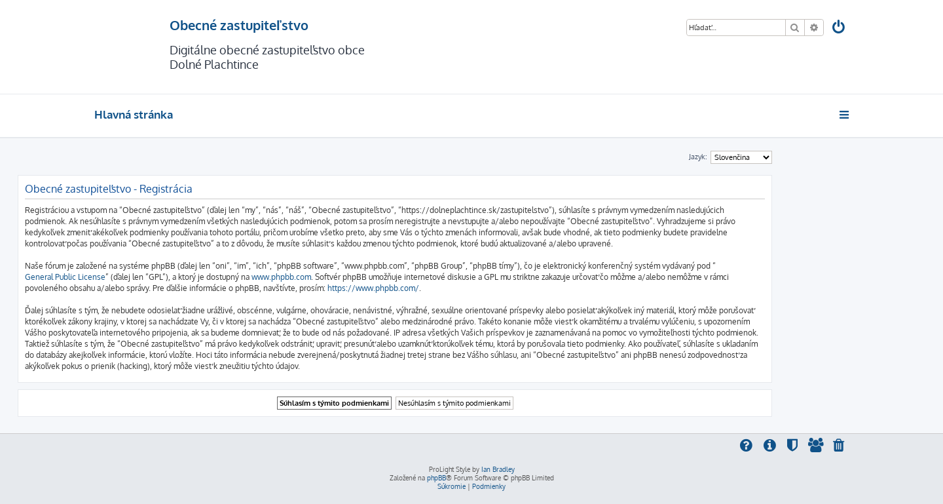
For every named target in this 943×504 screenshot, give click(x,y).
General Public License (65, 277)
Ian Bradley (498, 469)
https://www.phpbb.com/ (373, 288)
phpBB (436, 478)
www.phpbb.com (281, 277)
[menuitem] (839, 28)
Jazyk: (698, 156)
